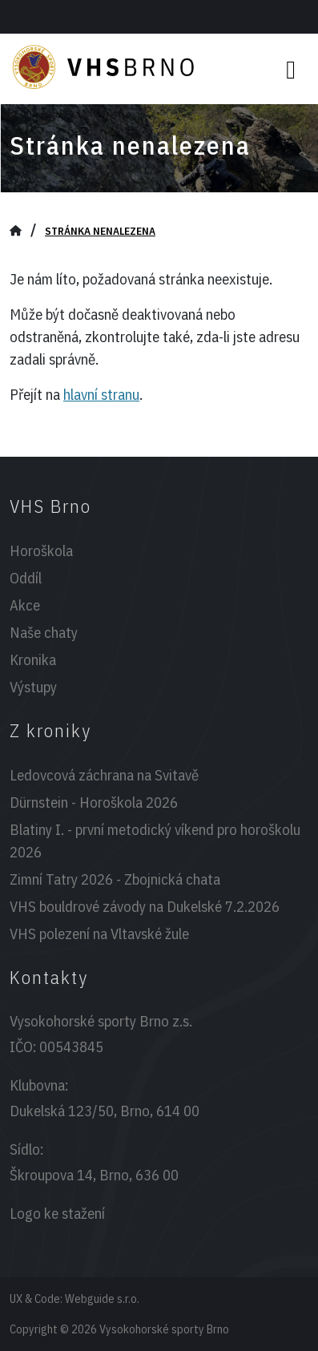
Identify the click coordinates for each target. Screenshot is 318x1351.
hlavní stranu (101, 394)
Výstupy (33, 686)
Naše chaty (44, 632)
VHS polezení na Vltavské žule (99, 933)
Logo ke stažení (57, 1213)
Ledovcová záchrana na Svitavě (104, 774)
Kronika (33, 659)
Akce (25, 605)
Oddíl (26, 577)
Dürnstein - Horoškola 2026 (94, 802)
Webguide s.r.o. (102, 1298)
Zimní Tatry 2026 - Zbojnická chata (115, 879)
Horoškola (41, 550)
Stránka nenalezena (100, 231)
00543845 (71, 1046)
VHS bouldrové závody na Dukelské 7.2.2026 (145, 906)
